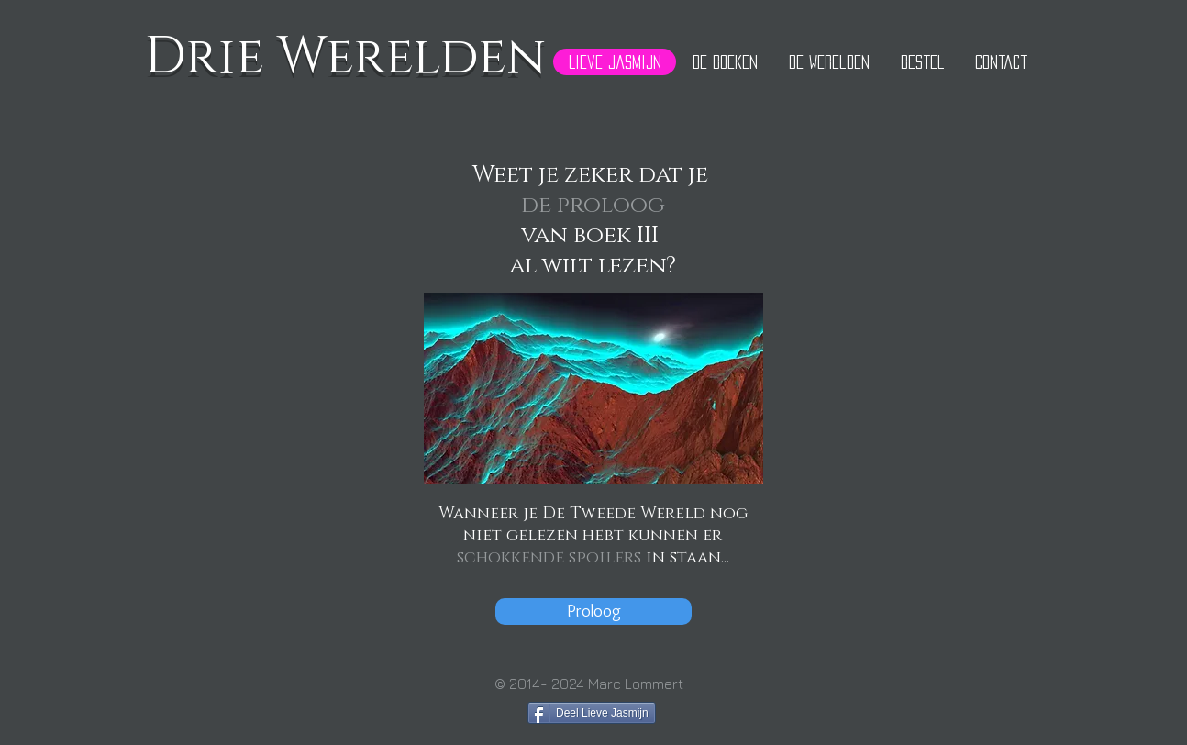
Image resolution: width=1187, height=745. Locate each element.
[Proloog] (593, 611)
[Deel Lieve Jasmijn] (591, 713)
